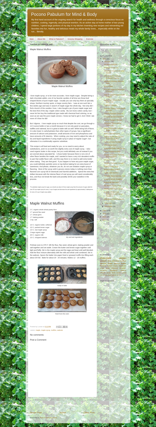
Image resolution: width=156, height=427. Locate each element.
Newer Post (36, 412)
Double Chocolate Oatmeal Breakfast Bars (114, 156)
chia (109, 261)
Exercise (89, 39)
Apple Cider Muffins (111, 173)
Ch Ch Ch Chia (109, 160)
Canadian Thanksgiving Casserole (112, 124)
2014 (104, 210)
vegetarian (122, 266)
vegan (122, 258)
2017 (104, 220)
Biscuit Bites (108, 86)
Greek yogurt (107, 275)
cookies (103, 261)
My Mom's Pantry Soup (112, 186)
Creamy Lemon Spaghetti (113, 179)
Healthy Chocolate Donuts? (114, 163)
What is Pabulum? (56, 39)
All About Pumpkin (110, 64)
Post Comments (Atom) (48, 418)
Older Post (89, 412)
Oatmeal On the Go (111, 68)
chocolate (105, 258)
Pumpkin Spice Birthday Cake (115, 176)
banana (123, 270)
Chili (101, 275)
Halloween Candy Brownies (114, 199)
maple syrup (45, 330)
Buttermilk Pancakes (111, 182)
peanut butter (120, 263)
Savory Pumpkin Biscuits (113, 120)
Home (63, 412)
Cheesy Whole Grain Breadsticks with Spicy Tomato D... (113, 194)
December (108, 206)
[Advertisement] (62, 404)
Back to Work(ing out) (112, 133)
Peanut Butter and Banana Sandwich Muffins (113, 138)
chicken (103, 273)
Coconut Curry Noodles (112, 142)
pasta (109, 273)
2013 (104, 59)
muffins (53, 330)
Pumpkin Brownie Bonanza (114, 117)
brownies (123, 268)
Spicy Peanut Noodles (112, 151)
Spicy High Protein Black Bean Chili (113, 101)
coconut (115, 261)
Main (32, 39)
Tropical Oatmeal (110, 105)
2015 (104, 214)
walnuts (60, 330)
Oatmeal (115, 268)
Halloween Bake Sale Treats (114, 148)
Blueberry (113, 270)
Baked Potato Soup (111, 166)
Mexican (119, 275)
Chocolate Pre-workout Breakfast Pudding (112, 77)
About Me (41, 39)
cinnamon (103, 270)
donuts (124, 273)
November (108, 203)
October (107, 62)
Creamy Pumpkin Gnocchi (113, 113)
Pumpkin (103, 266)
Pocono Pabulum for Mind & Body (64, 14)
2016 (104, 217)
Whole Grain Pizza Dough (113, 189)
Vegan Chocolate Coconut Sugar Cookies (113, 129)
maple (38, 330)
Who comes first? (110, 145)
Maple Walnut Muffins (112, 170)
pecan (114, 275)
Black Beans (116, 273)
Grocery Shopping (75, 39)
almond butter (106, 263)
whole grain (105, 268)
